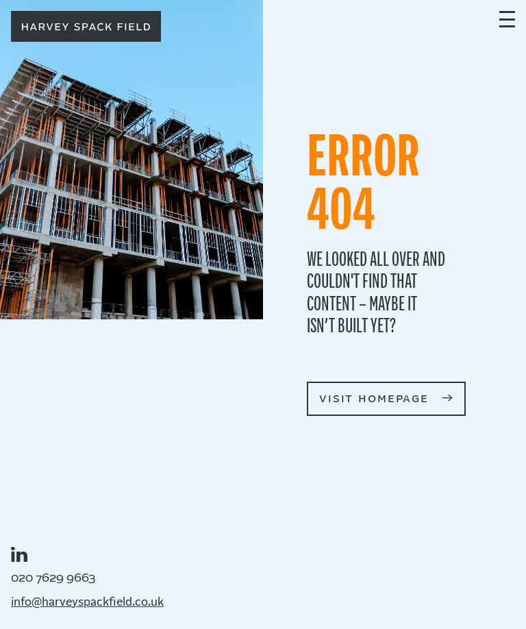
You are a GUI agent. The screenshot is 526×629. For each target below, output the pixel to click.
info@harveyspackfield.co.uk (87, 602)
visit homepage (374, 398)
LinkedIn (19, 554)
